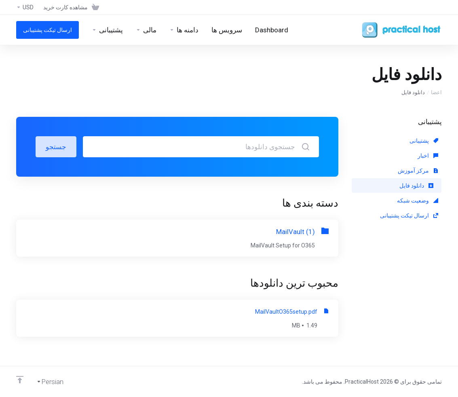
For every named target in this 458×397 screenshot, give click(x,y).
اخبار (428, 155)
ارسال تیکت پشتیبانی (409, 215)
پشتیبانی (423, 140)
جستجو (56, 147)
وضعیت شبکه (417, 200)
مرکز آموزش (418, 170)
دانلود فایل (416, 185)
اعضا (436, 92)
